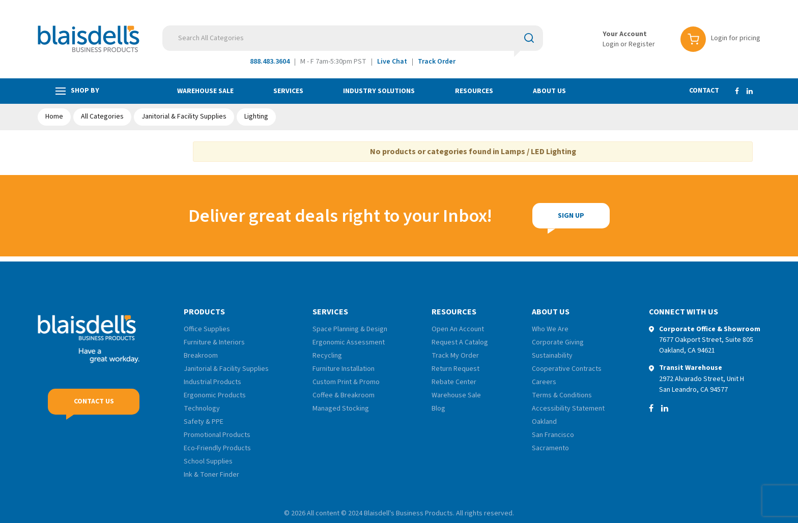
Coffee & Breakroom (343, 395)
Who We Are (550, 329)
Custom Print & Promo (346, 382)
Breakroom (201, 356)
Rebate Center (454, 382)
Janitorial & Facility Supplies (183, 116)
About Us (549, 91)
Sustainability (552, 356)
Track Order (436, 61)
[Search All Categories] (352, 38)
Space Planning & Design (349, 329)
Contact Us (94, 401)
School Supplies (208, 461)
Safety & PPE (203, 422)
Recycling (327, 356)
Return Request (455, 369)
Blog (438, 408)
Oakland (544, 422)
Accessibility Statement (568, 408)
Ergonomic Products (215, 395)
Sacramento (550, 448)
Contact (704, 90)
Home (54, 116)
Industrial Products (212, 382)
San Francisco (553, 435)
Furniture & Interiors (214, 342)
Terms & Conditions (562, 395)
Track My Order (455, 356)
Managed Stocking (340, 408)
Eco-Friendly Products (217, 448)
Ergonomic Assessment (348, 342)
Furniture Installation (343, 369)
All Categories (102, 116)
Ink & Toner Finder (211, 475)
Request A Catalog (460, 342)
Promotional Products (217, 435)
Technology (202, 408)
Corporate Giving (558, 342)
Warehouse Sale (205, 91)
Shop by (77, 90)
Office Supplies (207, 329)
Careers (544, 382)
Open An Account (458, 329)
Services (288, 91)
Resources (474, 91)
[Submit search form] (529, 37)
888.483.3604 (270, 61)
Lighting (256, 116)
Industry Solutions (379, 91)
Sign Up (571, 216)
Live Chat (392, 61)
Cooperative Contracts (567, 369)
